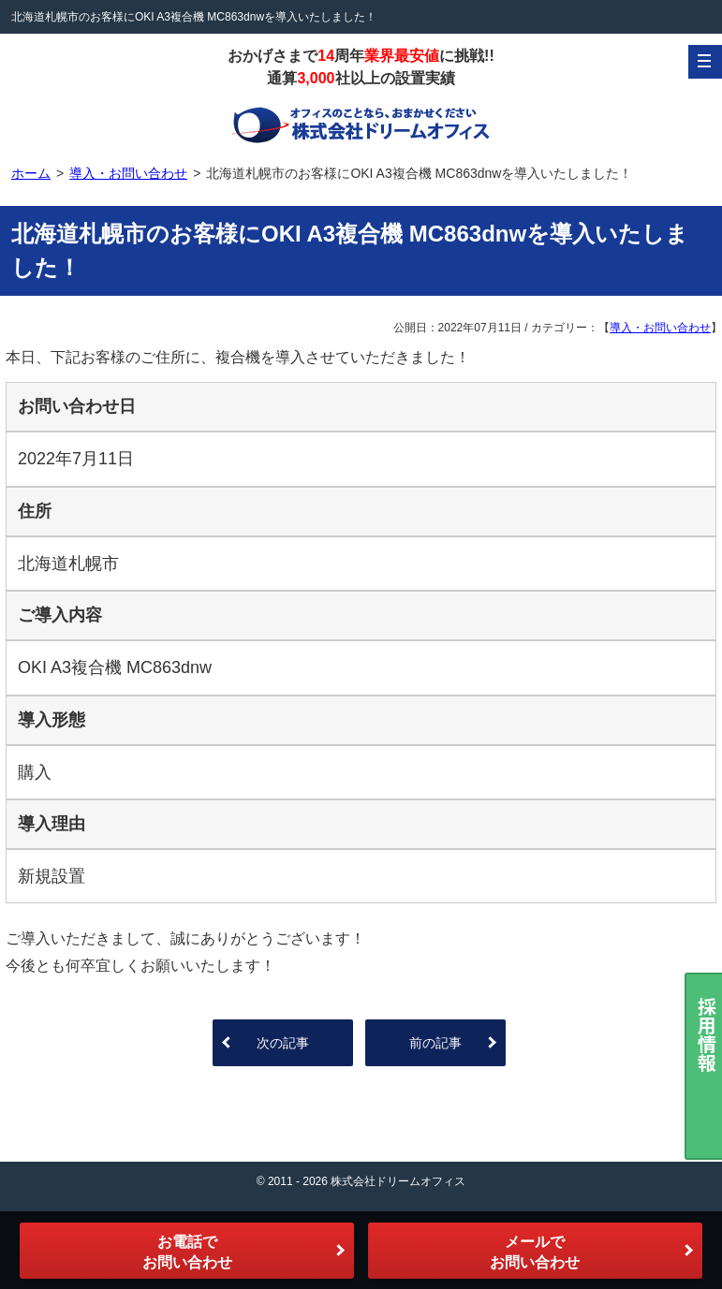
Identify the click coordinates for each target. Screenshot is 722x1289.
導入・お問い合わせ (660, 327)
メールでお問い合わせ (535, 1252)
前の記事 (435, 1042)
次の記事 (283, 1042)
